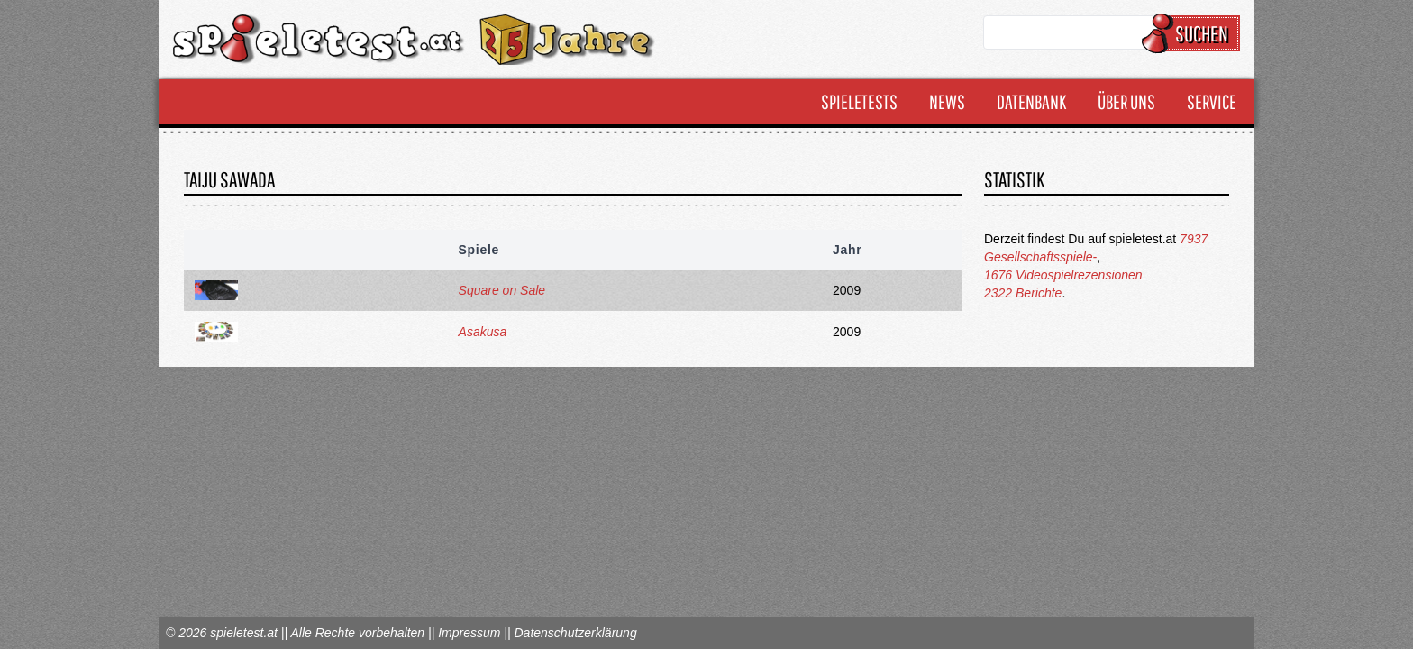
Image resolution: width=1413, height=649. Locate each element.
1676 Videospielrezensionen (1063, 275)
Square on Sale (502, 290)
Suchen (1193, 33)
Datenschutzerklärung (575, 633)
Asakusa (483, 331)
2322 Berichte (1023, 293)
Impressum (469, 633)
